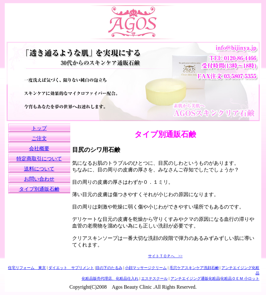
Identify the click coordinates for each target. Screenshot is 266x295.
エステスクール (154, 278)
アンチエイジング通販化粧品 (195, 278)
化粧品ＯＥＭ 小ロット (239, 278)
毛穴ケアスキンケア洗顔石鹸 (194, 268)
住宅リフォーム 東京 (27, 268)
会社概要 (39, 148)
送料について (39, 168)
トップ (39, 128)
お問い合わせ (39, 179)
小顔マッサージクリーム (146, 268)
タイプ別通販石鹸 (39, 189)
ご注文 (39, 138)
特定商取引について (39, 158)
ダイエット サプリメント (71, 268)
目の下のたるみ (109, 268)
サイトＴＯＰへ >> (165, 256)
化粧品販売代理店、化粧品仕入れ (110, 278)
